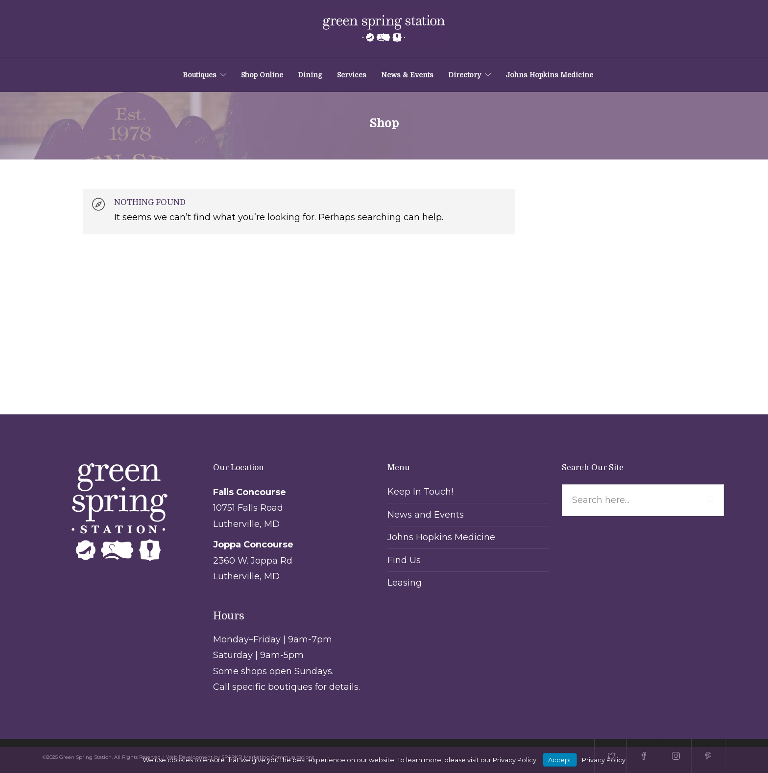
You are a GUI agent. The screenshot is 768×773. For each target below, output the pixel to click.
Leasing (404, 582)
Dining (310, 75)
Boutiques (199, 75)
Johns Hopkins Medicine (549, 75)
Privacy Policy (603, 760)
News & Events (407, 75)
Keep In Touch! (420, 491)
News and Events (425, 514)
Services (351, 75)
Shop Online (262, 75)
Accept (560, 760)
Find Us (404, 560)
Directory (464, 75)
